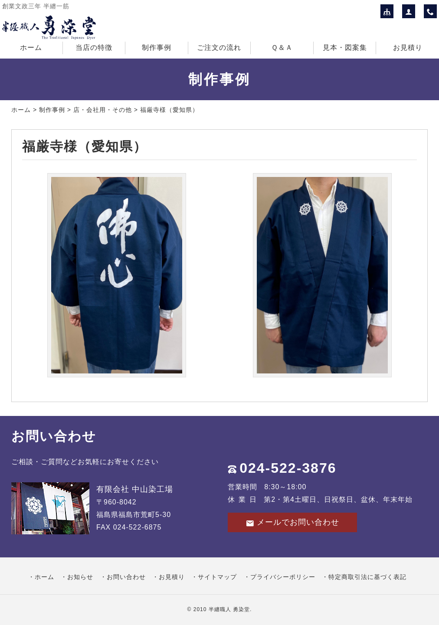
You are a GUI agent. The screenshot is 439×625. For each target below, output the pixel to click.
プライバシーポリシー (282, 576)
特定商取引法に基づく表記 (367, 576)
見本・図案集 (345, 47)
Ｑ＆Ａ (282, 47)
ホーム (31, 47)
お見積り (408, 47)
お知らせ (80, 576)
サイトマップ (217, 576)
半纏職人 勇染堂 (229, 609)
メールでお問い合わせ (292, 522)
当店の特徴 (93, 47)
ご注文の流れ (219, 47)
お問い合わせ (126, 576)
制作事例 (156, 47)
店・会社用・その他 (102, 109)
